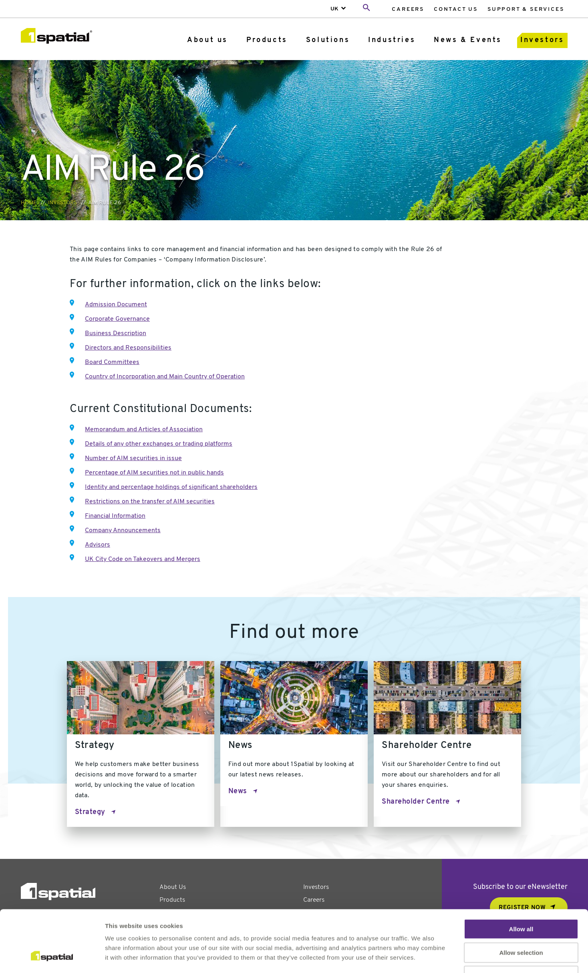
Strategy (90, 812)
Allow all (521, 875)
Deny (521, 922)
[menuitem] (408, 9)
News (237, 791)
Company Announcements (123, 530)
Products (267, 40)
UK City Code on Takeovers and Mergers (142, 559)
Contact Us (456, 9)
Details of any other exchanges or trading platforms (158, 444)
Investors (542, 40)
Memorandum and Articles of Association (144, 429)
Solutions (328, 40)
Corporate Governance (117, 319)
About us (207, 40)
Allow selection (521, 898)
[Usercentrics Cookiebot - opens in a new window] (52, 957)
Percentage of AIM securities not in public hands (154, 473)
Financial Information (115, 516)
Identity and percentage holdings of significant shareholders (171, 487)
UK (334, 9)
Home (28, 203)
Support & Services (525, 9)
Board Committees (112, 362)
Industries (391, 40)
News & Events (468, 40)
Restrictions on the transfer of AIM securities (150, 502)
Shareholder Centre (416, 802)
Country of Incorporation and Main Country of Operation (165, 377)
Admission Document (116, 305)
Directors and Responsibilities (128, 348)
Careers (408, 9)
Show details (420, 957)
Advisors (97, 545)
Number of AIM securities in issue (133, 458)
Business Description (115, 333)
